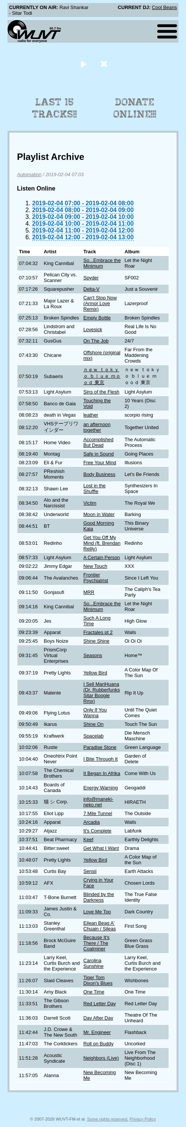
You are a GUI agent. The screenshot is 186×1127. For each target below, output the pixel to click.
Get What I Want (101, 848)
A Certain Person (101, 557)
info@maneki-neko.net (98, 802)
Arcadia (91, 822)
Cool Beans (164, 7)
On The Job (95, 341)
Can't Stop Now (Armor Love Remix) (100, 303)
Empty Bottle (97, 318)
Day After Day (98, 1018)
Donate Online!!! (135, 108)
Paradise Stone (99, 747)
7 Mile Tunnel (97, 813)
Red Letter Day (99, 1003)
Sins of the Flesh (101, 392)
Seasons (92, 655)
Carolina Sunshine (93, 963)
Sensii (89, 871)
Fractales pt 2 (98, 632)
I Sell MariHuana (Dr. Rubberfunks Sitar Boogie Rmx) (101, 692)
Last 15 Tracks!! (54, 108)
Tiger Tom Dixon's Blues (97, 980)
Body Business (99, 474)
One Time (93, 992)
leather (90, 415)
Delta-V (91, 289)
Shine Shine (96, 641)
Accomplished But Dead (98, 442)
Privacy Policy (143, 1119)
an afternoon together (96, 427)
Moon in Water (99, 514)
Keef (88, 839)
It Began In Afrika (101, 773)
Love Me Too (97, 912)
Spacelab (93, 736)
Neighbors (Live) (101, 1058)
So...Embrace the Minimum (102, 263)
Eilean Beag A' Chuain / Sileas (99, 926)
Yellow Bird (95, 673)
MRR (88, 592)
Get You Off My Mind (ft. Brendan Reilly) (101, 543)
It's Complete (97, 831)
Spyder (91, 278)
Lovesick (92, 329)
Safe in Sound (98, 454)
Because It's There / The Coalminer (96, 943)
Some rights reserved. (107, 1119)
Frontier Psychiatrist (95, 577)
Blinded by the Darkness (98, 897)
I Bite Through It (100, 759)
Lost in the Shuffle (94, 488)
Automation (29, 174)
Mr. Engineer (97, 1032)
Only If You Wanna (95, 712)
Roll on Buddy (98, 1043)
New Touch (95, 566)
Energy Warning (100, 788)
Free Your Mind (99, 462)
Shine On (93, 724)
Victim (89, 503)
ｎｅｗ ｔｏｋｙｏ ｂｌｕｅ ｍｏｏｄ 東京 (101, 376)
